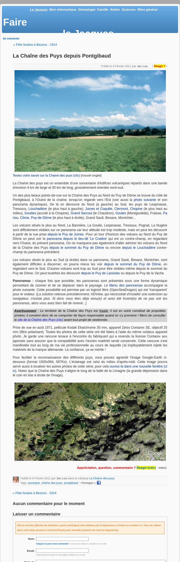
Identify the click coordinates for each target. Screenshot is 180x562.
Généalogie (86, 9)
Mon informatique (62, 9)
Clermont (121, 209)
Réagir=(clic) (146, 468)
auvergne (34, 482)
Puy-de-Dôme (41, 218)
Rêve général (147, 9)
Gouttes (30, 213)
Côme (24, 218)
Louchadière (37, 209)
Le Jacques (39, 9)
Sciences (129, 9)
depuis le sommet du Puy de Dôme (76, 248)
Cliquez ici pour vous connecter (52, 544)
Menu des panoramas (126, 285)
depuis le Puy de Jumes (66, 234)
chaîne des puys (51, 482)
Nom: (31, 538)
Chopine (136, 209)
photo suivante (145, 200)
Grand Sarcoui (81, 213)
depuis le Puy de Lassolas (100, 273)
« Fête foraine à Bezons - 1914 (35, 45)
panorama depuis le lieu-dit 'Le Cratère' (77, 239)
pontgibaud (71, 482)
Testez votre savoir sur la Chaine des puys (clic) (46, 175)
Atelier (115, 9)
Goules (120, 213)
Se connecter (11, 38)
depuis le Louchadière (138, 248)
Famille (102, 9)
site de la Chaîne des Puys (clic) (40, 320)
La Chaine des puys (101, 478)
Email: (31, 550)
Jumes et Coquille (98, 209)
